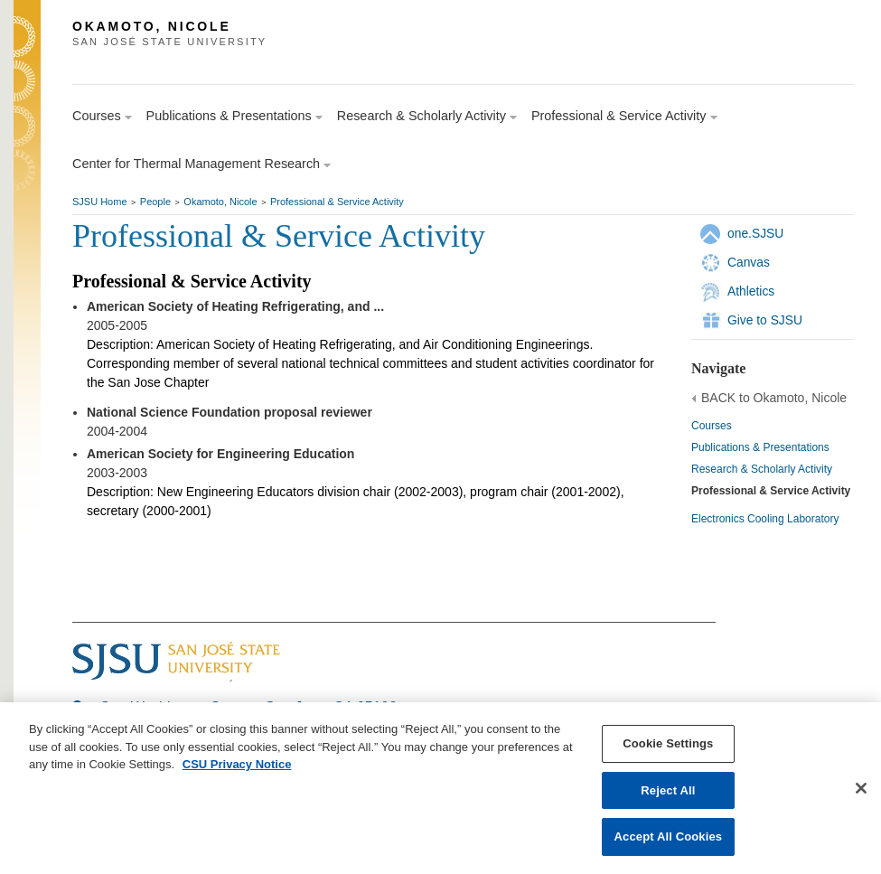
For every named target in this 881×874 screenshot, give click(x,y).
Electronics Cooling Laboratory (765, 518)
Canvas (748, 262)
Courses (711, 425)
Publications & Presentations (760, 447)
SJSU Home (99, 201)
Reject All (668, 791)
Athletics (750, 291)
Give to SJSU (764, 320)
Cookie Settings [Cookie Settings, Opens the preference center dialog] (668, 744)
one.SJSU (755, 233)
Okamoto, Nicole (220, 201)
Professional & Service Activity (337, 201)
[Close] (861, 789)
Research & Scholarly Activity (761, 469)
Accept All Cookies (668, 837)
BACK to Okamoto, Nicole (774, 397)
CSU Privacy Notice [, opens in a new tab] (237, 765)
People (155, 201)
